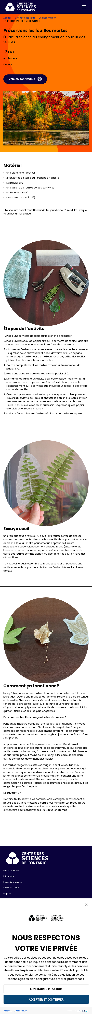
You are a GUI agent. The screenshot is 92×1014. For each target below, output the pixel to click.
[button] (86, 905)
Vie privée (8, 1010)
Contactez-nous (11, 887)
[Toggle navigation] (84, 6)
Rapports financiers (12, 882)
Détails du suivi (20, 1010)
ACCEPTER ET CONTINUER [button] (46, 999)
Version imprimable (22, 79)
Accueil (7, 17)
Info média (8, 876)
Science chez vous (25, 17)
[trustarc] (82, 1010)
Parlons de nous (11, 870)
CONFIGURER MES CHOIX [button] (46, 989)
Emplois (7, 893)
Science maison (47, 17)
